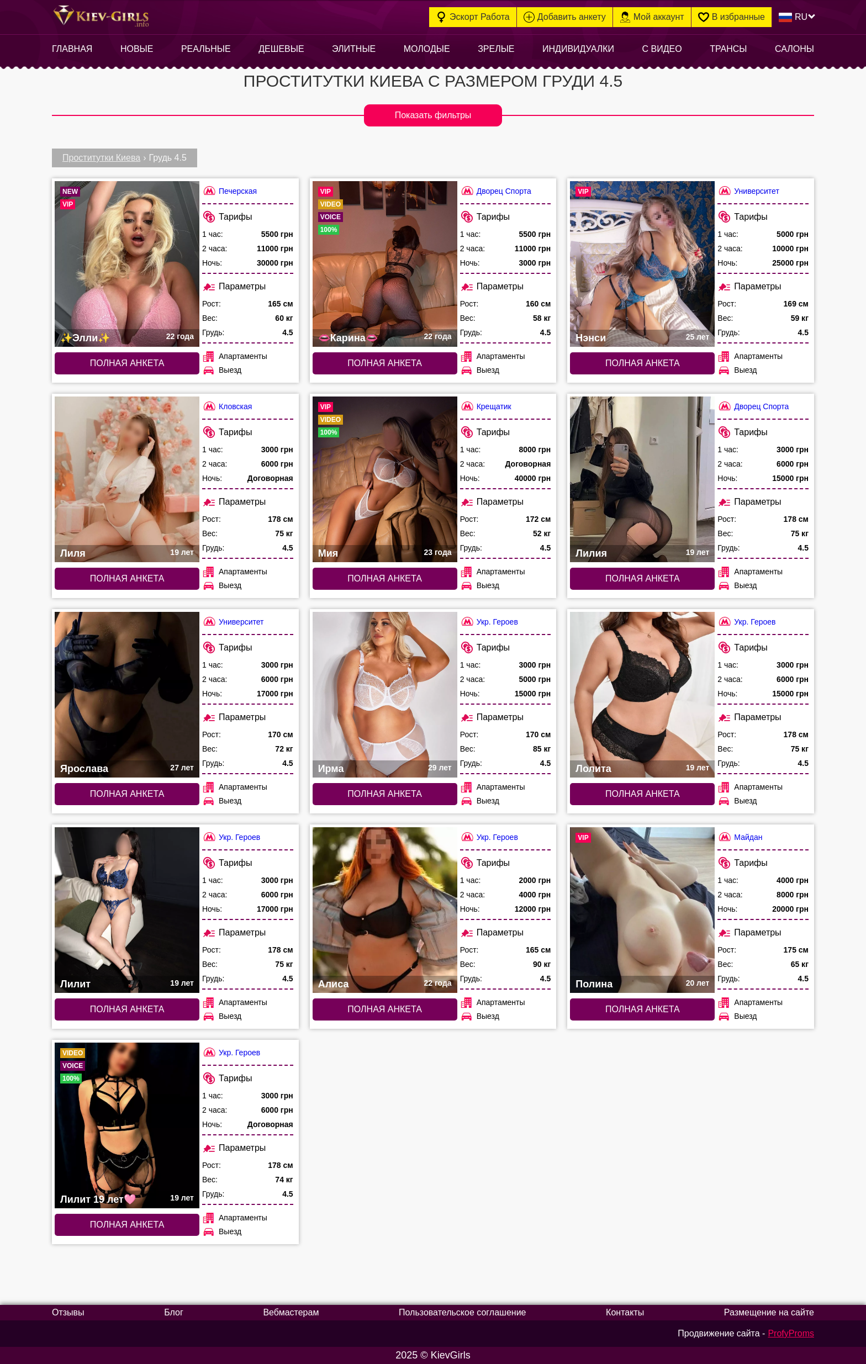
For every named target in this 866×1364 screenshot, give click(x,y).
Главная (72, 49)
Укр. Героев (489, 621)
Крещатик (485, 406)
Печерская (229, 191)
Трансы (728, 49)
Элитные (354, 49)
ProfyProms (791, 1333)
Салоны (794, 49)
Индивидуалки (578, 49)
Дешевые (281, 49)
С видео (662, 49)
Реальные (206, 49)
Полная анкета (127, 363)
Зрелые (496, 49)
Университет (748, 191)
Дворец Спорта (495, 191)
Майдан (739, 837)
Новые (137, 49)
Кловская (227, 406)
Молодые (427, 49)
